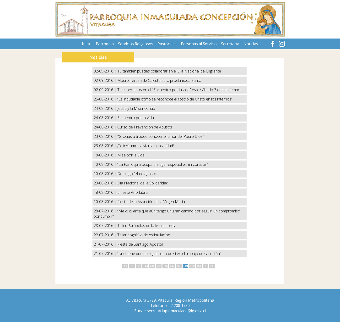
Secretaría (230, 43)
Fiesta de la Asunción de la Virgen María (151, 201)
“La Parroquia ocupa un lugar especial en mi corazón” (162, 164)
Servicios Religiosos (135, 43)
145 (159, 266)
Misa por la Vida (131, 155)
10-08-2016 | (105, 164)
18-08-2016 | (105, 155)
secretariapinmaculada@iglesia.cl (176, 310)
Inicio (87, 43)
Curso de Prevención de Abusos (144, 127)
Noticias (250, 43)
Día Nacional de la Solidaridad (142, 183)
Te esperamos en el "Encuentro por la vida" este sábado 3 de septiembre (179, 89)
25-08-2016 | (105, 99)
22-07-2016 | (105, 235)
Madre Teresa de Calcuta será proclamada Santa (159, 80)
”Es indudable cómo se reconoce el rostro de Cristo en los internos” (174, 99)
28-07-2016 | (105, 211)
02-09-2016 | (105, 71)
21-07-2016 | (105, 244)
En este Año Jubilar (133, 192)
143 (145, 266)
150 (192, 266)
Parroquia (105, 43)
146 (165, 266)
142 (138, 266)
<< (125, 266)
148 (179, 266)
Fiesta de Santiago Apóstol (140, 244)
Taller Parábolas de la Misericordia (146, 225)
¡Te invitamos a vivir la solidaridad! (145, 145)
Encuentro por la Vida (135, 117)
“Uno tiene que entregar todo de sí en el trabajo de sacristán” (169, 253)
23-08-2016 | (105, 136)
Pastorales (167, 43)
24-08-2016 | (105, 108)
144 (152, 266)
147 (172, 266)
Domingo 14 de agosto (136, 173)
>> (212, 266)
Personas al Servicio (199, 43)
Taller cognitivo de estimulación (143, 235)
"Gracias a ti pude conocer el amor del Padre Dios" (160, 136)
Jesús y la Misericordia (136, 108)
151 (199, 266)
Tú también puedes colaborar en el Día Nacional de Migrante (169, 71)
